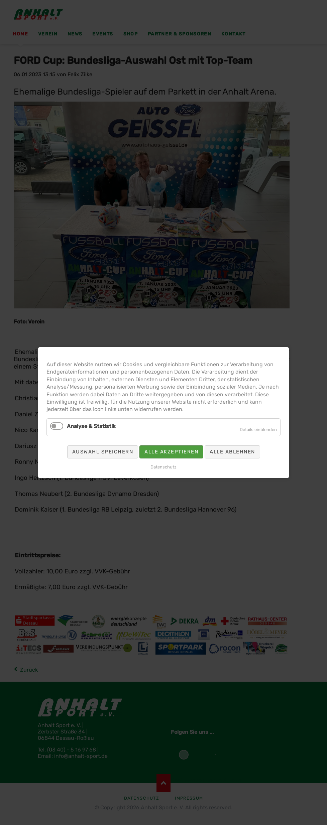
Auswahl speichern (102, 451)
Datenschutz (163, 466)
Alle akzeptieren (171, 451)
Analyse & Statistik (91, 426)
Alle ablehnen (232, 451)
